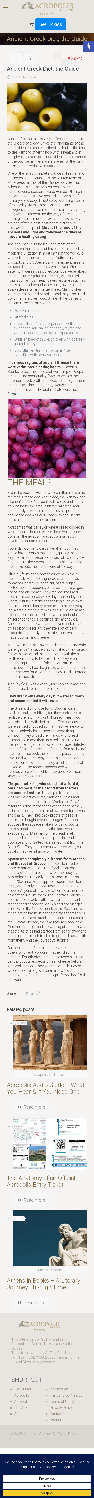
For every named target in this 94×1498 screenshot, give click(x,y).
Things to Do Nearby (66, 1395)
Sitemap (21, 1414)
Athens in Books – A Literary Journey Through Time (43, 1284)
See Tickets (50, 24)
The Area (21, 1407)
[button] (88, 46)
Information (59, 1389)
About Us (57, 1420)
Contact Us (58, 1414)
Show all (75, 58)
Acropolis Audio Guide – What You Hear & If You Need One (45, 1088)
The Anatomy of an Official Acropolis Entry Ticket (41, 1181)
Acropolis (21, 1401)
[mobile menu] (5, 6)
